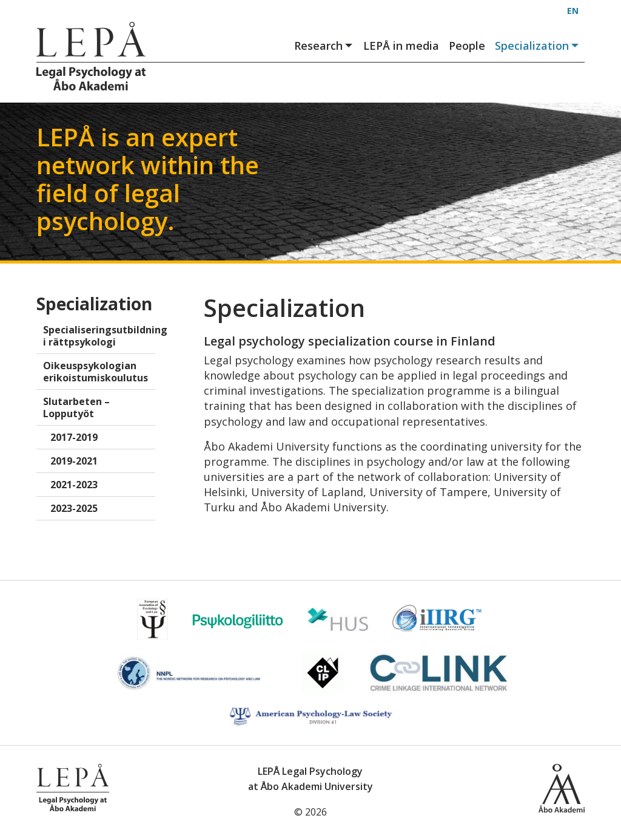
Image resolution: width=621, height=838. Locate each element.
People (467, 45)
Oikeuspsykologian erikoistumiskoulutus (95, 371)
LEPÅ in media (401, 45)
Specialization (537, 45)
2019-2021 (74, 461)
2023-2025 (74, 508)
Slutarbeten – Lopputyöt (76, 407)
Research (324, 45)
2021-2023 (74, 484)
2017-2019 (74, 437)
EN (573, 10)
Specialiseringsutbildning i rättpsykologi (99, 336)
